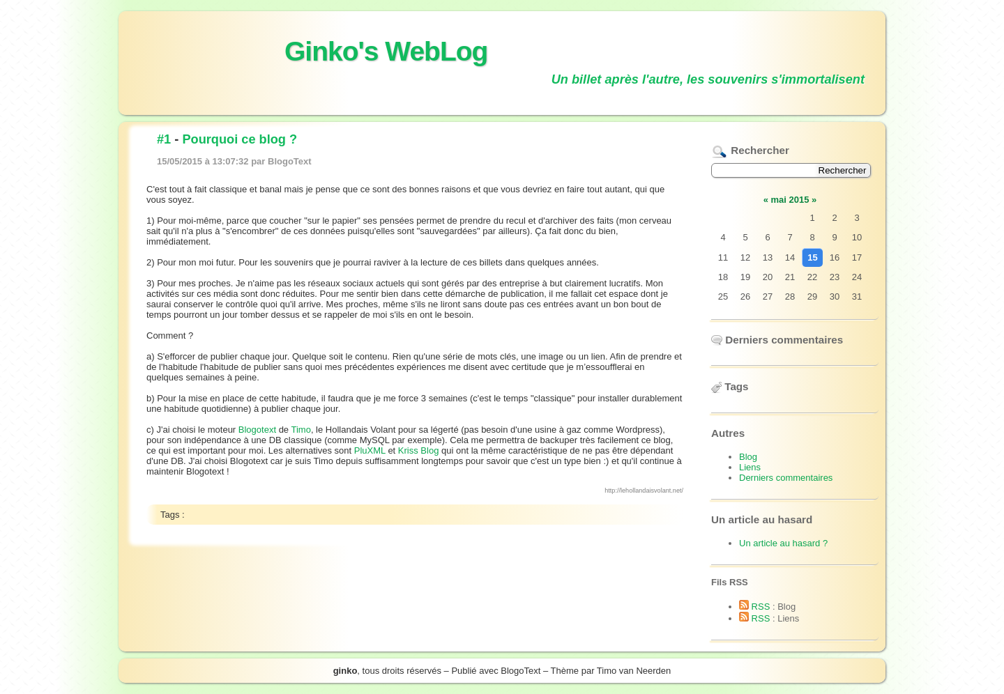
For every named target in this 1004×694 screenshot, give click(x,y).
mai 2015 (790, 199)
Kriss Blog (418, 450)
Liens (750, 467)
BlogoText (520, 670)
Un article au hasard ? (783, 543)
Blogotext (257, 429)
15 (812, 257)
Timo (300, 429)
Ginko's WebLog (385, 51)
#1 (164, 139)
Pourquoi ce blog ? (239, 139)
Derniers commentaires (785, 477)
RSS (754, 606)
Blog (748, 457)
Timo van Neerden (634, 670)
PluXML (370, 450)
